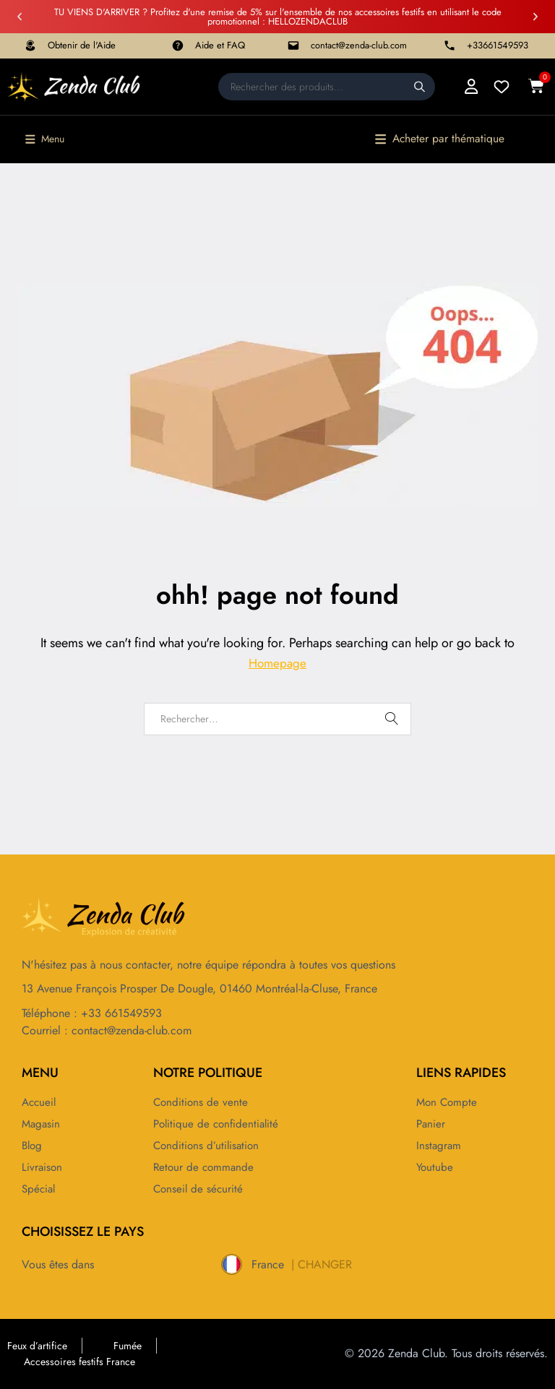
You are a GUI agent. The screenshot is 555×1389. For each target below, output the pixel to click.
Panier (431, 1124)
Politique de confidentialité (218, 1124)
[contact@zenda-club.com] (293, 45)
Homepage (277, 663)
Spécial (40, 1189)
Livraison (43, 1167)
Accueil (40, 1102)
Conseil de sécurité (199, 1189)
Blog (33, 1145)
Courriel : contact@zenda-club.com (107, 1030)
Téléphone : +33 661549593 (92, 1013)
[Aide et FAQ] (177, 45)
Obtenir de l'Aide (82, 45)
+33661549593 (497, 45)
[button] (19, 17)
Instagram (439, 1145)
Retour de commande (205, 1167)
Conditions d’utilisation (208, 1145)
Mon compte (448, 1102)
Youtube (435, 1167)
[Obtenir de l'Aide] (30, 45)
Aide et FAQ (220, 45)
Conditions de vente (201, 1102)
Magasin (42, 1124)
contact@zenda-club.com (359, 45)
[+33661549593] (449, 45)
